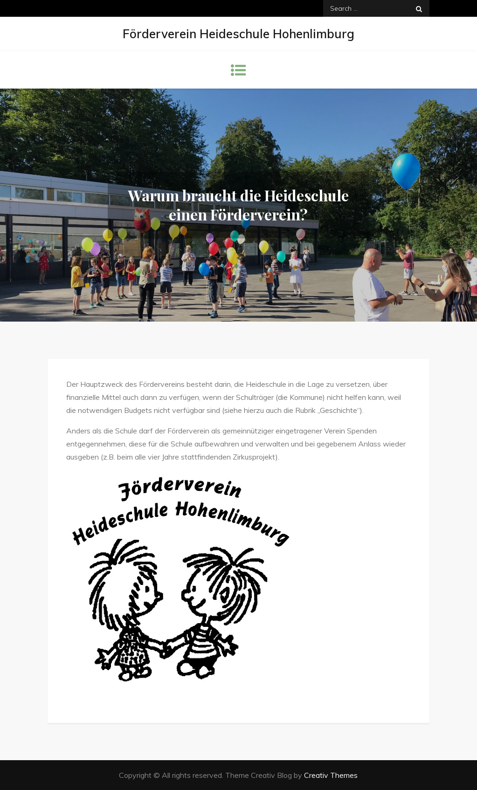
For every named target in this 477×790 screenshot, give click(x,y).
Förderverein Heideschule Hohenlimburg (238, 33)
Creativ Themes (331, 775)
